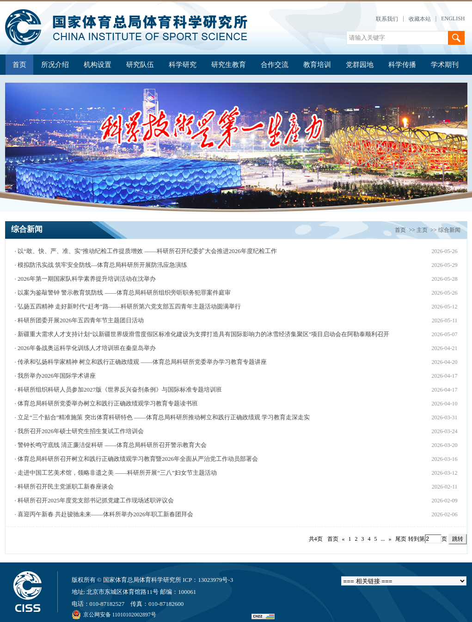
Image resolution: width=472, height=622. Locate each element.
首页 (19, 64)
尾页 (400, 539)
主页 (422, 230)
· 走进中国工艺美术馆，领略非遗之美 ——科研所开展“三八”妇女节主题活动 (115, 472)
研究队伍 (140, 64)
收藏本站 (420, 19)
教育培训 (317, 64)
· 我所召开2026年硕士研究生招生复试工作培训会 (79, 431)
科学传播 (402, 64)
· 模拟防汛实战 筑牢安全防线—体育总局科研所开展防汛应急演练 (100, 264)
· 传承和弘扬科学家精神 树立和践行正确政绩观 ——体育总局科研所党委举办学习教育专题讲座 (140, 361)
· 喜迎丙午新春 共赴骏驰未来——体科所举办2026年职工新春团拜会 (103, 514)
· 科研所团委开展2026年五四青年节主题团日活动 (79, 320)
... (383, 539)
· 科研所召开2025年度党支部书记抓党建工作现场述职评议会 (94, 500)
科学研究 (182, 64)
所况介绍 (55, 64)
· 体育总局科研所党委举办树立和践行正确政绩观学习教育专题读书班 (106, 403)
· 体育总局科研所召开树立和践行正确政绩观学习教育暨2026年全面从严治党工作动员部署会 (136, 458)
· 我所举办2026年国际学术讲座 (55, 375)
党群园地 (360, 64)
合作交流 (274, 64)
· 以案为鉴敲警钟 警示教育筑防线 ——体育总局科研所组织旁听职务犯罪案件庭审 (122, 292)
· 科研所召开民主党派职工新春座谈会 (64, 486)
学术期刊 (445, 64)
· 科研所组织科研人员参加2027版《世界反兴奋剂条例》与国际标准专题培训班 (118, 389)
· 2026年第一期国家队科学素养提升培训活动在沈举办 (85, 278)
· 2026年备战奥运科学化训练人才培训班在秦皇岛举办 (85, 347)
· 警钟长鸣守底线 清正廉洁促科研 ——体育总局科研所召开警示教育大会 (110, 444)
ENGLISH (453, 18)
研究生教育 (228, 64)
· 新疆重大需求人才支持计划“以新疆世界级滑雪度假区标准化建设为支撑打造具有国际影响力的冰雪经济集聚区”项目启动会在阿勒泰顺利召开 (201, 334)
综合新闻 (449, 230)
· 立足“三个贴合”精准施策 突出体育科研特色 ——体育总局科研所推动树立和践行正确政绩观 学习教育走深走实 (162, 417)
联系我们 (387, 19)
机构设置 (97, 64)
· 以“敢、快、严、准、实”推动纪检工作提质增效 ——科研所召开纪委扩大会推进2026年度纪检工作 (145, 251)
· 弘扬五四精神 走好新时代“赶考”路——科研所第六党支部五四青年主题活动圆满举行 (127, 306)
